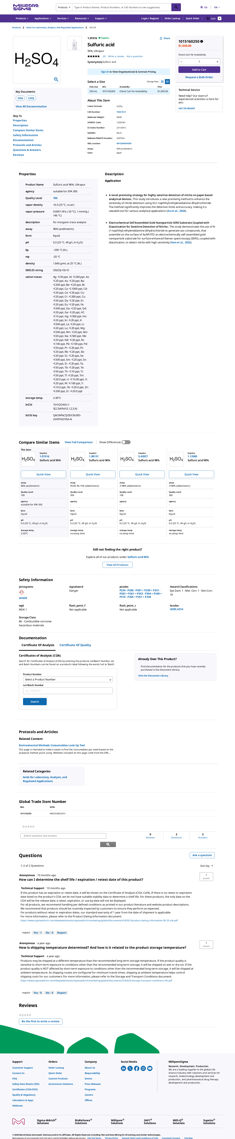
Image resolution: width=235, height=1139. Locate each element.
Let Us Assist (187, 108)
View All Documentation (31, 106)
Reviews (18, 155)
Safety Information (25, 135)
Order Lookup (172, 18)
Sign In (105, 71)
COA (20, 98)
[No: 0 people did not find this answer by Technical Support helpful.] (49, 925)
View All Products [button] (117, 565)
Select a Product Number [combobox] (40, 680)
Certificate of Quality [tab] (75, 645)
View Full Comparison (79, 442)
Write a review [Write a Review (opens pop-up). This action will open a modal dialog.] (116, 56)
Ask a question (202, 847)
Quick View (43, 474)
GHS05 (23, 598)
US (203, 7)
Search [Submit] (35, 702)
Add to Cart (199, 69)
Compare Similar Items (28, 130)
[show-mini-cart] (214, 18)
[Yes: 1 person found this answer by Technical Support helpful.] (37, 925)
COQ (31, 98)
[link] (28, 827)
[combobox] (118, 7)
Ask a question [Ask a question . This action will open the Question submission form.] (135, 56)
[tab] (19, 27)
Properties (20, 120)
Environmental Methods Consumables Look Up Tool (52, 746)
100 (55, 198)
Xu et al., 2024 (176, 211)
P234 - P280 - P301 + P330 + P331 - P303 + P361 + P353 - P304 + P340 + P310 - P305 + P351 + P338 (141, 593)
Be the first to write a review (42, 1014)
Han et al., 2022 (181, 242)
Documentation (23, 140)
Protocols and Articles (27, 145)
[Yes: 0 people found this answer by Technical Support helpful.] (37, 985)
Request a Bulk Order (199, 77)
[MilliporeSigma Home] (25, 7)
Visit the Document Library (153, 675)
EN (217, 7)
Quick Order (192, 18)
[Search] (176, 7)
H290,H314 (176, 609)
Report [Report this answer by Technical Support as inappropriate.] (61, 925)
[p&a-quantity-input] (199, 62)
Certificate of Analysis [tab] (38, 645)
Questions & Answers (27, 150)
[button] (150, 18)
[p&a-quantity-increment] (217, 61)
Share (165, 38)
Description (20, 125)
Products (16, 27)
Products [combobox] (63, 7)
